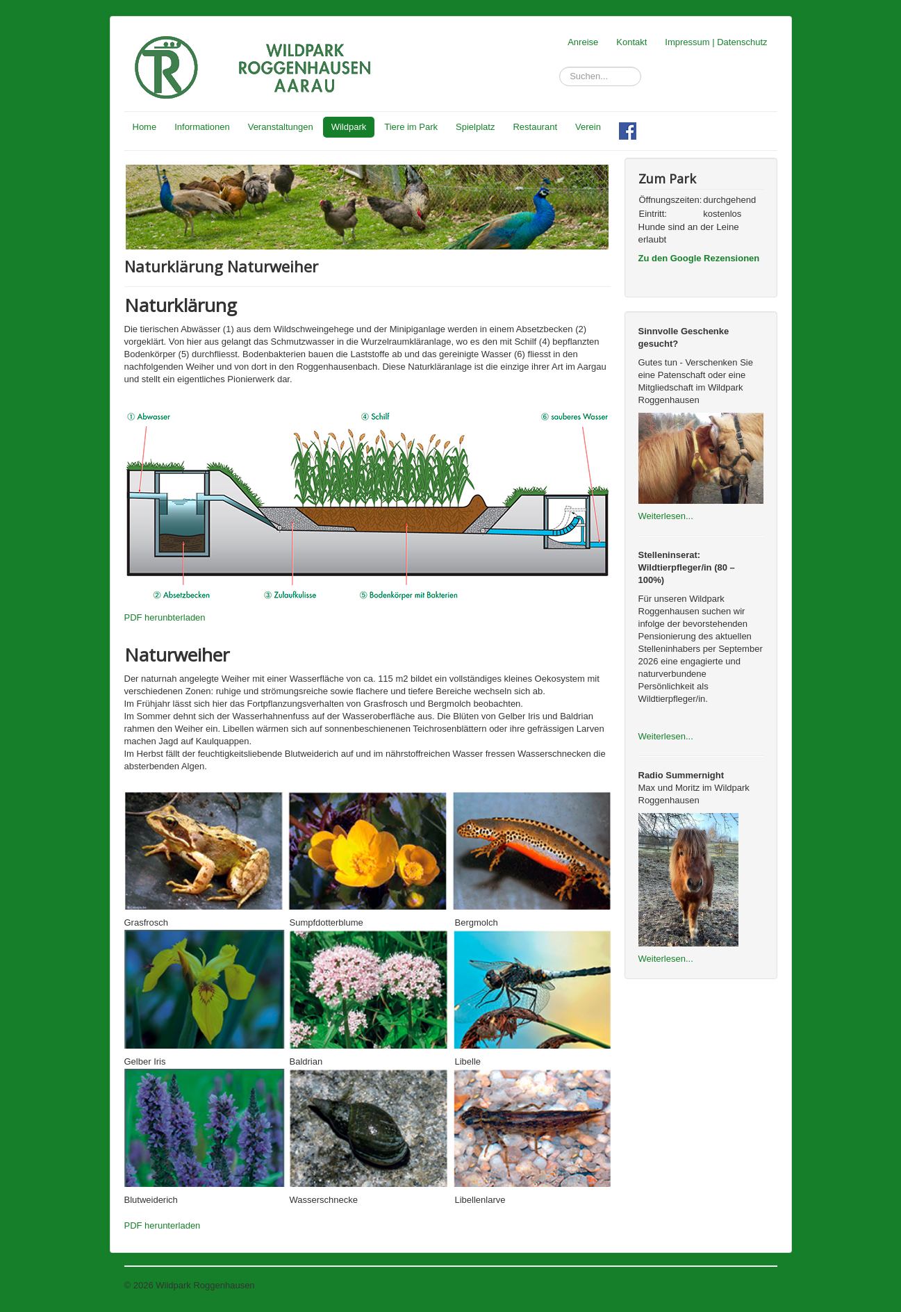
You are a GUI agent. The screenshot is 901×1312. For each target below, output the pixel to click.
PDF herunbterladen (165, 617)
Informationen (202, 127)
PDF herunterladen (162, 1225)
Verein (588, 127)
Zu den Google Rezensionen (699, 258)
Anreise (583, 42)
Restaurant (535, 127)
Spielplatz (475, 127)
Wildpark (349, 127)
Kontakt (631, 42)
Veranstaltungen (280, 127)
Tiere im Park (411, 127)
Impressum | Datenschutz (716, 42)
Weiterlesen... (665, 516)
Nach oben (755, 1285)
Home (145, 127)
